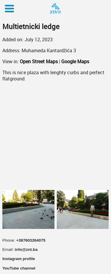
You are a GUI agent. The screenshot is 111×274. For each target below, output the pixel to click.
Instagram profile (18, 258)
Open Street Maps (39, 61)
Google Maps (75, 61)
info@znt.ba (26, 249)
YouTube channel (18, 268)
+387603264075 (31, 240)
